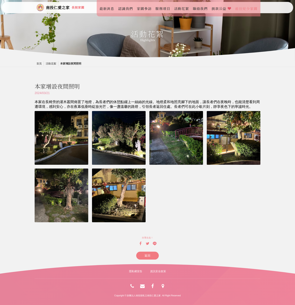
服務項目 (164, 7)
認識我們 (126, 7)
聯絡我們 (201, 7)
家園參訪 (145, 7)
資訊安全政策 (158, 271)
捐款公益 (222, 7)
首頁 (39, 63)
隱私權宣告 (135, 271)
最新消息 (107, 7)
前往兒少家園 (247, 7)
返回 (147, 255)
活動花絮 (182, 7)
